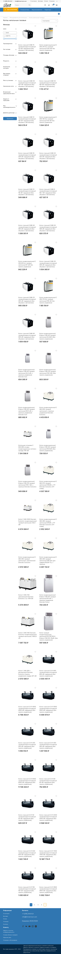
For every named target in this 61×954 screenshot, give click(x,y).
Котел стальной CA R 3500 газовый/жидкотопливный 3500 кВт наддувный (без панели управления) (48, 889)
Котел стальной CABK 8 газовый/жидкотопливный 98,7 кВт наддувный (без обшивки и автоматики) (48, 192)
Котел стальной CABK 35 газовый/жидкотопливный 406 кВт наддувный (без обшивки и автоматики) (48, 264)
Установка (51, 1)
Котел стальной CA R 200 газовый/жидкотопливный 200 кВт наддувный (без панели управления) (27, 745)
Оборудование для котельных (18, 17)
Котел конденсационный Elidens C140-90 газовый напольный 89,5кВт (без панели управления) (47, 448)
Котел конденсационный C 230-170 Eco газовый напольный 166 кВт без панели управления (48, 300)
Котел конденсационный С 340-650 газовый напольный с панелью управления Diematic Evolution (48, 411)
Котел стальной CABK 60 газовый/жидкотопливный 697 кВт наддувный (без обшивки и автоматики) (27, 83)
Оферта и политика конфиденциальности (8, 931)
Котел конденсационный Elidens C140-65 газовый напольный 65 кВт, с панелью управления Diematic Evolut (47, 598)
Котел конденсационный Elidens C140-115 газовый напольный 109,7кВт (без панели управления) (47, 372)
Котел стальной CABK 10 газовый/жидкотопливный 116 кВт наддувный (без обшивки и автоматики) (27, 192)
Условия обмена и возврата (10, 935)
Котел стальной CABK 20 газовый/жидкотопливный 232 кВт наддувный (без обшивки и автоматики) (48, 155)
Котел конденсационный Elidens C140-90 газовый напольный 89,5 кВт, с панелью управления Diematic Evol (26, 411)
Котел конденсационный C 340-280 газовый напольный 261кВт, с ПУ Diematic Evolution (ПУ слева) (48, 522)
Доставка (40, 1)
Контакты (5, 924)
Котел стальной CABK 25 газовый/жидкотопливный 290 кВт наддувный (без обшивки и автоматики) (27, 300)
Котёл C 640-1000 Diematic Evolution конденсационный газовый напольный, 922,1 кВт (27, 521)
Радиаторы (48, 9)
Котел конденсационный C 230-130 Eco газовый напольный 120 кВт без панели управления (48, 119)
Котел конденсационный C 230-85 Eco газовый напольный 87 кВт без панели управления (27, 264)
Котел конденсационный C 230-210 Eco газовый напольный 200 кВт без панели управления (48, 47)
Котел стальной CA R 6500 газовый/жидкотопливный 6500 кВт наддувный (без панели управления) (27, 781)
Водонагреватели (37, 9)
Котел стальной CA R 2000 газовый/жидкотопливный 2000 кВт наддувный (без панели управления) (48, 817)
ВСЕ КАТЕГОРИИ (11, 9)
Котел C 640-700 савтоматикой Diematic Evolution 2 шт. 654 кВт (25, 596)
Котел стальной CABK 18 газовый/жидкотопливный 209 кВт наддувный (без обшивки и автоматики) (27, 155)
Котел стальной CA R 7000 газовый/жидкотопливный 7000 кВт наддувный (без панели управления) (48, 853)
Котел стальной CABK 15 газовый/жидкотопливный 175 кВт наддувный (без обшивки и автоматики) (27, 47)
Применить (10, 118)
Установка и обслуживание (10, 940)
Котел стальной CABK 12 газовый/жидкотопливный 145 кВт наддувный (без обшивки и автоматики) (27, 119)
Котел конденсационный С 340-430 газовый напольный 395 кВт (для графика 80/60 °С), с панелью (48, 560)
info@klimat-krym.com (21, 1)
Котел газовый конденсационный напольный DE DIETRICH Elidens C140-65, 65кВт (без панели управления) (48, 636)
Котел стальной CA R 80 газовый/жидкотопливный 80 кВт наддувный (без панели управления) (48, 781)
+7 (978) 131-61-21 (7, 1)
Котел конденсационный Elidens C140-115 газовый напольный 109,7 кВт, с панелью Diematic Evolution (27, 484)
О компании (33, 1)
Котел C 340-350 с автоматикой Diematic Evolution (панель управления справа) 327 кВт (27, 673)
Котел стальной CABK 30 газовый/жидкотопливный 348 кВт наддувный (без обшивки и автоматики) (48, 228)
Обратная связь (7, 937)
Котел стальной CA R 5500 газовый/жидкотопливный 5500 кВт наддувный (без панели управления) (48, 709)
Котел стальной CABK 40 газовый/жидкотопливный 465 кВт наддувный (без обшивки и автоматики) (27, 228)
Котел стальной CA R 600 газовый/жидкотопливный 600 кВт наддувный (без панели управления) (27, 853)
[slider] (4, 39)
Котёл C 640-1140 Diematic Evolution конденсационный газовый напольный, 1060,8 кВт (27, 635)
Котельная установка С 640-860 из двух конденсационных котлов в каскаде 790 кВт (27, 448)
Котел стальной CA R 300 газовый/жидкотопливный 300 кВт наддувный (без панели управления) (48, 745)
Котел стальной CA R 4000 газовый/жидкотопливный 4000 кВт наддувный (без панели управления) (27, 709)
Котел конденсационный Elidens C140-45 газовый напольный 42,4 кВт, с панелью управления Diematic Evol (26, 373)
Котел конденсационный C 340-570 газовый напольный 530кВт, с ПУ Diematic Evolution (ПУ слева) (48, 484)
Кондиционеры (24, 9)
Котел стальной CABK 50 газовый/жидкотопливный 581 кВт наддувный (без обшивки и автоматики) (48, 83)
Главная (5, 17)
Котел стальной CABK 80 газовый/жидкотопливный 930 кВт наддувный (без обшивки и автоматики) (27, 336)
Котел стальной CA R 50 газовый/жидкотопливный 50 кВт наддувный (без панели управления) (27, 817)
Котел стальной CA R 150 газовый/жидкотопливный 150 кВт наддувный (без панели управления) (27, 889)
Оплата (46, 1)
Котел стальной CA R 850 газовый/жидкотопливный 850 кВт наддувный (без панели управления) (48, 673)
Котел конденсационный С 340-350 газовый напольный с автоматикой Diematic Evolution (27, 559)
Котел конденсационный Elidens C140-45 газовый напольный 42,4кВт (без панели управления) (47, 336)
